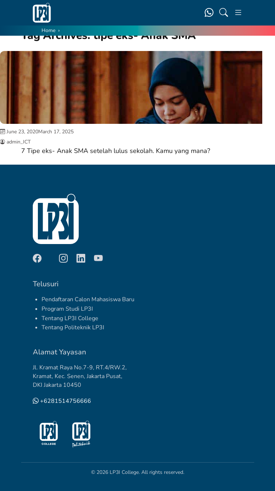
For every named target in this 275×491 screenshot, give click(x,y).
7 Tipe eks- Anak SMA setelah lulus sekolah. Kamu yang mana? (115, 150)
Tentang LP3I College (70, 318)
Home (48, 30)
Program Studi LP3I (67, 309)
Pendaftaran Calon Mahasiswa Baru (88, 299)
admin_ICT (19, 141)
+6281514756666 (62, 401)
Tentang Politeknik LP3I (73, 327)
